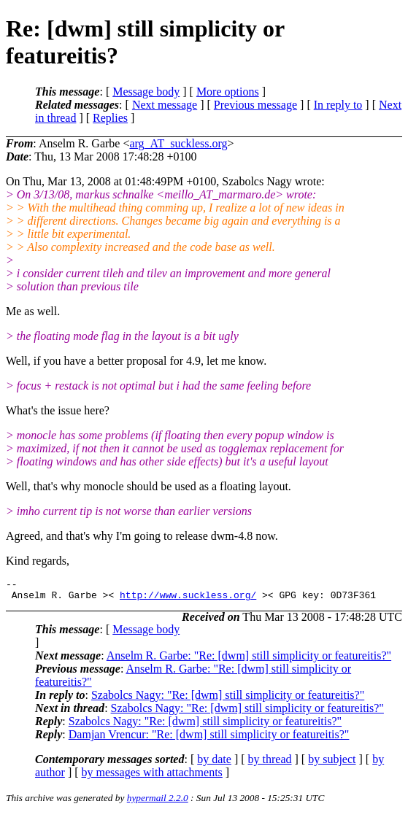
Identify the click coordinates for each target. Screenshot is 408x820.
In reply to (338, 104)
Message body (146, 91)
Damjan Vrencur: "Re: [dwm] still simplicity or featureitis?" (209, 738)
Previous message (255, 104)
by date (214, 763)
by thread (270, 763)
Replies (110, 118)
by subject (331, 763)
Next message (164, 104)
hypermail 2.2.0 (157, 802)
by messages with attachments (152, 776)
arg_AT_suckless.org (178, 143)
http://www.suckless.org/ (188, 599)
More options (227, 91)
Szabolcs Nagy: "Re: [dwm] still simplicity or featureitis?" (227, 699)
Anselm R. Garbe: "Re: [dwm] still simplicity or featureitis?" (249, 660)
